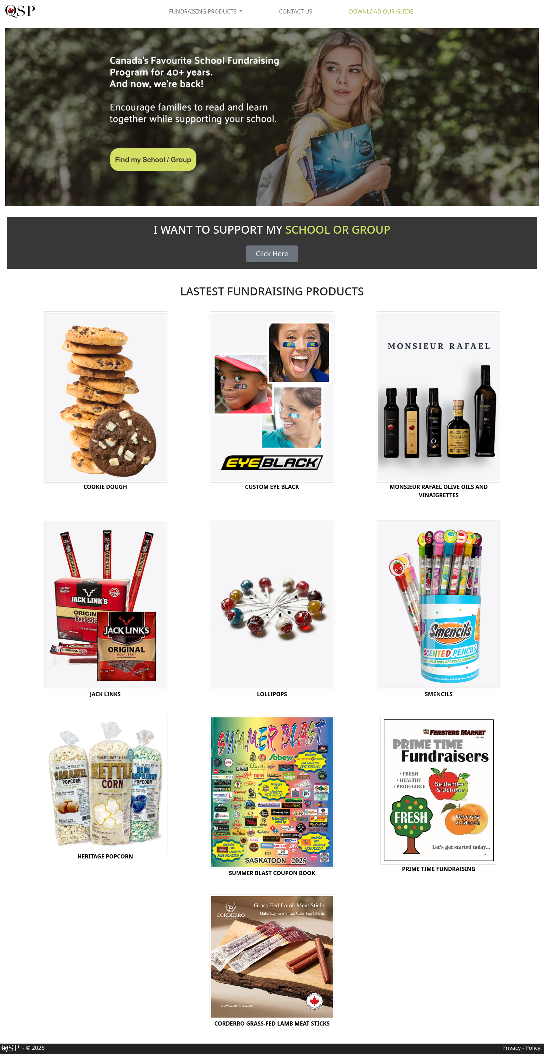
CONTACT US (295, 11)
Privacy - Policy (521, 1048)
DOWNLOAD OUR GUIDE (381, 11)
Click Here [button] (272, 253)
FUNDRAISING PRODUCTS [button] (203, 11)
